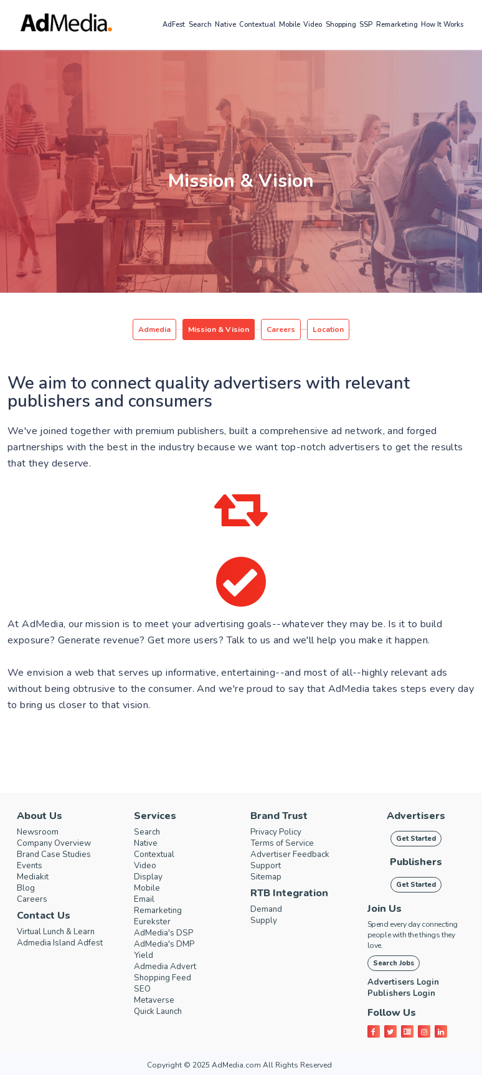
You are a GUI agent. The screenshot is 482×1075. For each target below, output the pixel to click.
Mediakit (35, 877)
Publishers (416, 862)
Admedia (154, 329)
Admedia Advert (169, 966)
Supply (265, 920)
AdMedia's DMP (168, 944)
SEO (143, 989)
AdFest (174, 24)
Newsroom (40, 832)
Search (200, 24)
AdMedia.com (236, 1065)
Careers (281, 329)
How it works (442, 24)
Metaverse (157, 1000)
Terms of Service (285, 843)
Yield (144, 955)
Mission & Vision (218, 329)
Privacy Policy (279, 832)
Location (328, 329)
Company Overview (58, 843)
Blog (27, 888)
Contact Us (43, 915)
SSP (365, 24)
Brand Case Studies (58, 854)
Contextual (257, 24)
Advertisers (416, 816)
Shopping (341, 24)
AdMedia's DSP (167, 933)
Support (267, 865)
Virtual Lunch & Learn (62, 931)
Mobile (289, 24)
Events (31, 865)
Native (225, 24)
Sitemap (268, 877)
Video (312, 24)
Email (145, 899)
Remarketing (397, 24)
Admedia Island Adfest (66, 943)
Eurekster (154, 921)
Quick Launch (161, 1011)
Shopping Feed (166, 977)
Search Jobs (393, 963)
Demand (268, 909)
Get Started (416, 838)
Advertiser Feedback (294, 854)
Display (150, 877)
